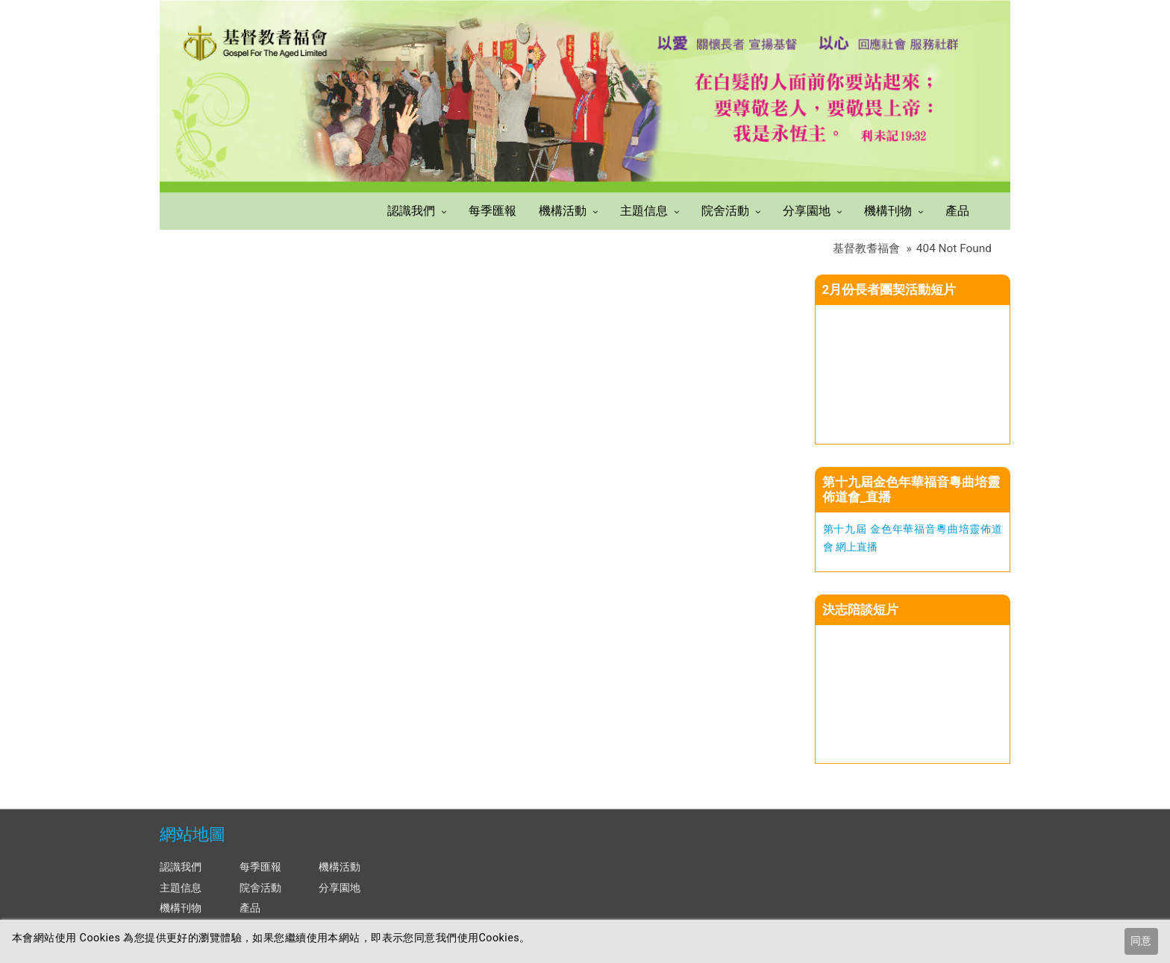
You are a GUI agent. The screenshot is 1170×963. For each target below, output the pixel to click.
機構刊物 (888, 211)
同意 (1140, 941)
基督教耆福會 (866, 248)
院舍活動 (725, 211)
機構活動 (562, 211)
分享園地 (806, 211)
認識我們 (411, 211)
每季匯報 (492, 211)
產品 (957, 211)
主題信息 (644, 211)
